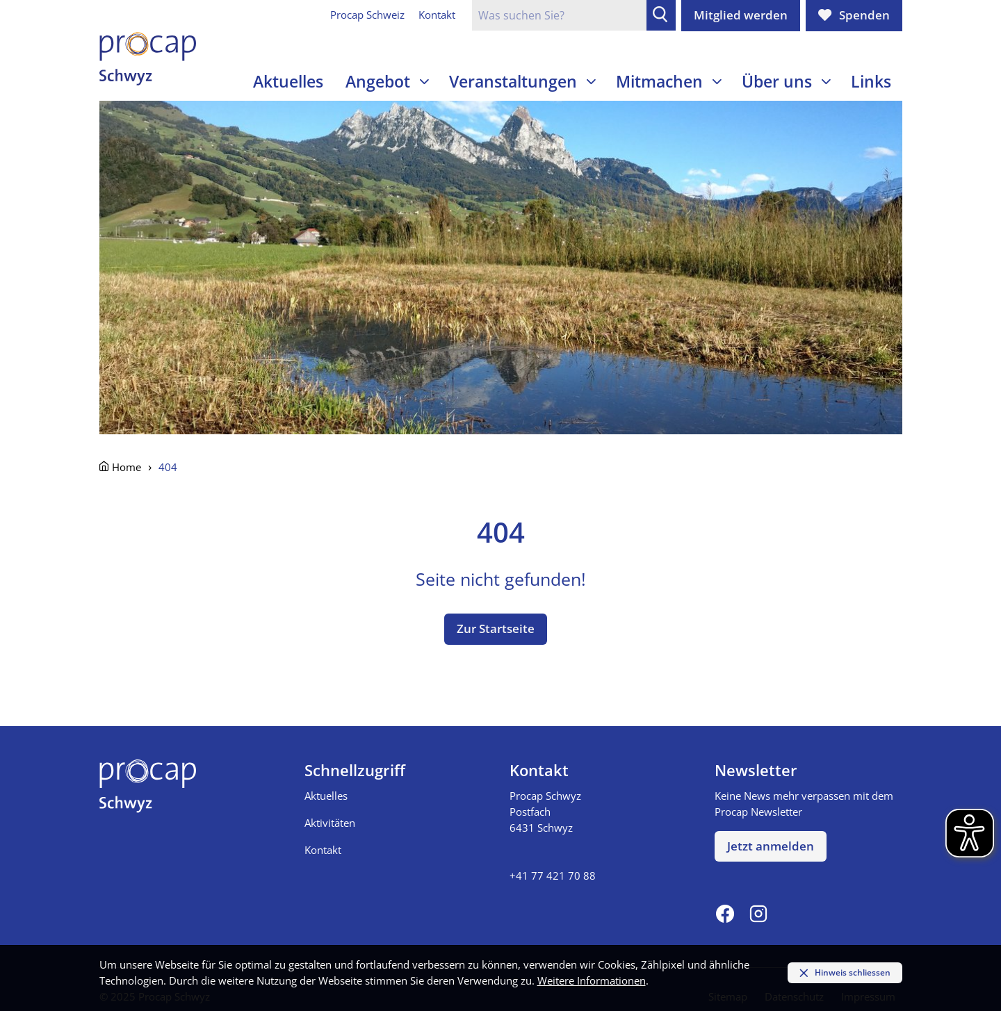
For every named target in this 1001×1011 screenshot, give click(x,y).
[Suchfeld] (559, 15)
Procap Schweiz (367, 15)
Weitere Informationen (591, 980)
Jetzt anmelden (770, 846)
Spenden (864, 15)
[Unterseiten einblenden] (424, 81)
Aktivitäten (329, 823)
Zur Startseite (496, 628)
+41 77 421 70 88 (553, 875)
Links (871, 81)
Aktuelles (288, 81)
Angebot (377, 81)
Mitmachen (659, 81)
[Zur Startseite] (147, 59)
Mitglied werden (741, 15)
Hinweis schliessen (852, 972)
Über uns (777, 81)
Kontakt (436, 15)
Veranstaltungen (513, 81)
